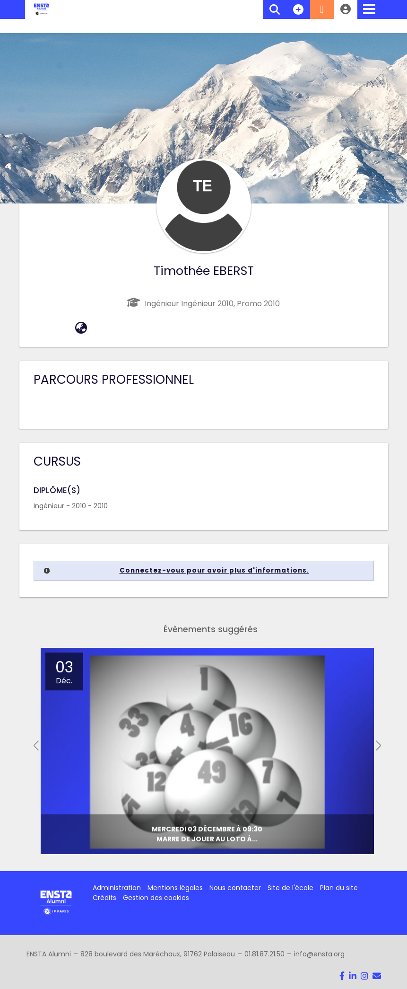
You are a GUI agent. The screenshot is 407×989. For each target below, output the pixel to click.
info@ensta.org (319, 954)
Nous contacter (235, 887)
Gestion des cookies (156, 897)
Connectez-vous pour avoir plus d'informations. (214, 570)
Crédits (104, 897)
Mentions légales (175, 887)
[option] (207, 751)
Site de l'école (290, 887)
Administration (117, 887)
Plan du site (339, 887)
